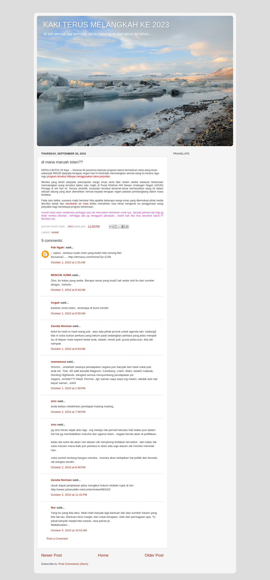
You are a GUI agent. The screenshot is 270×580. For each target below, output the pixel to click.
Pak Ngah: (58, 247)
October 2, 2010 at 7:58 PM (68, 411)
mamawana (58, 361)
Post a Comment (57, 538)
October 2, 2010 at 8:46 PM (68, 467)
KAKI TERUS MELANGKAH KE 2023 (106, 24)
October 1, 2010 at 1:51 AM (68, 262)
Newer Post (51, 555)
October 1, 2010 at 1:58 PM (68, 388)
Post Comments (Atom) (73, 563)
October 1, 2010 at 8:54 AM (68, 348)
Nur (53, 507)
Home (103, 555)
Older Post (154, 555)
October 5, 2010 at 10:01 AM (69, 530)
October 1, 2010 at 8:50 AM (68, 313)
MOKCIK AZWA (61, 275)
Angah (55, 302)
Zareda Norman (61, 326)
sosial (55, 232)
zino (54, 401)
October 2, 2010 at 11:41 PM (69, 494)
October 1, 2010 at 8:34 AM (68, 289)
